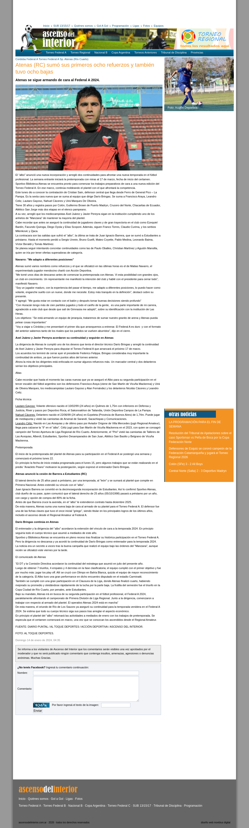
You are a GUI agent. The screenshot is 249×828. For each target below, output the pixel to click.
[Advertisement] (87, 11)
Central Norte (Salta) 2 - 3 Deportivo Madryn (197, 471)
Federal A (32, 59)
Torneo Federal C (119, 805)
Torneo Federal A (56, 52)
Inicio (46, 25)
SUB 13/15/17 (61, 25)
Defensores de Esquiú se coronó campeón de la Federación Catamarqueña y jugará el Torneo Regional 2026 (200, 453)
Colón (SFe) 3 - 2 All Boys (186, 464)
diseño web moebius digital (215, 822)
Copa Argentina (121, 52)
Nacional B (100, 52)
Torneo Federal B (54, 805)
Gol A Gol (102, 25)
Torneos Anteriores (145, 52)
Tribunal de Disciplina (174, 52)
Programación (120, 25)
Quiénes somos (83, 25)
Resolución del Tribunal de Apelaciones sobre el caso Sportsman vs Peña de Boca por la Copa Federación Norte (200, 437)
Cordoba (20, 59)
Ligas (136, 25)
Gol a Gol (57, 799)
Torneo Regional (80, 52)
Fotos (146, 25)
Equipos (158, 25)
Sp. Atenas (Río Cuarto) (74, 59)
